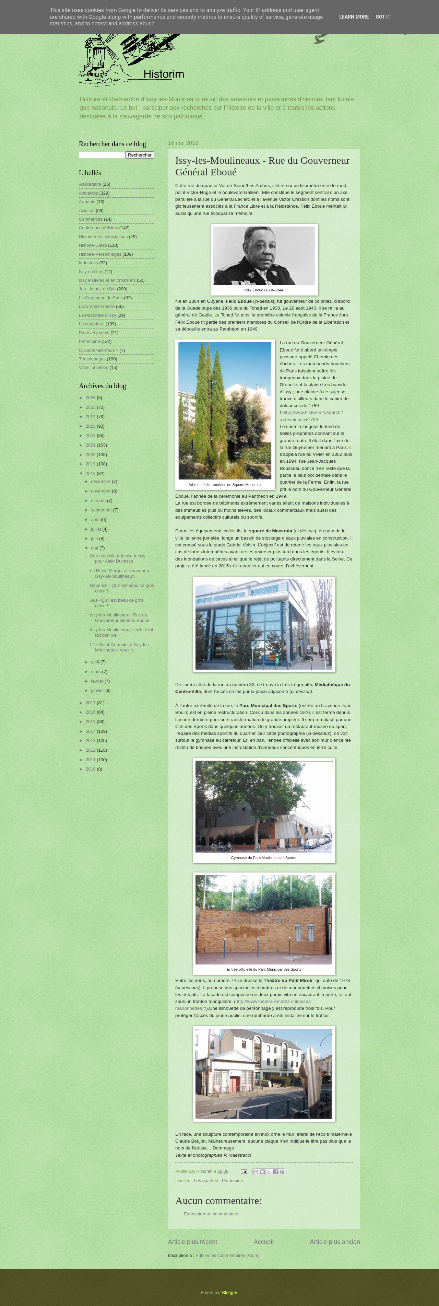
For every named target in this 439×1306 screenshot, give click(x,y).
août (96, 519)
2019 (91, 463)
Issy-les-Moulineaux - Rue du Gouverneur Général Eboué (119, 617)
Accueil (263, 1241)
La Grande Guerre (97, 306)
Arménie (87, 201)
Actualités (88, 193)
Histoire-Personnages (100, 254)
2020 (91, 454)
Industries (88, 262)
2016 (91, 712)
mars (96, 671)
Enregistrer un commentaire (211, 1213)
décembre (101, 481)
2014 (91, 731)
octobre (99, 500)
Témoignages (92, 358)
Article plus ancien (335, 1241)
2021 (91, 445)
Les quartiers (206, 1180)
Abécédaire (90, 184)
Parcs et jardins (94, 332)
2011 (91, 759)
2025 (91, 407)
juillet (96, 529)
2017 (91, 702)
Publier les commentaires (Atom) (227, 1255)
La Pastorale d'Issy (97, 315)
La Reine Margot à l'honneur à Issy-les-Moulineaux (119, 573)
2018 (91, 473)
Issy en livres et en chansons (107, 280)
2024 (91, 416)
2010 (91, 769)
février (97, 681)
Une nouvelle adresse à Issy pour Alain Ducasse (117, 558)
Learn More (354, 17)
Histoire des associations (103, 236)
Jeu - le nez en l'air (97, 288)
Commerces (91, 219)
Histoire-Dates (93, 245)
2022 (91, 435)
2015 (91, 721)
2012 (91, 750)
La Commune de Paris (101, 297)
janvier (98, 690)
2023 (91, 426)
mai (95, 548)
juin (95, 538)
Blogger (229, 1292)
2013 (91, 740)
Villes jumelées (93, 367)
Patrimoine (232, 1180)
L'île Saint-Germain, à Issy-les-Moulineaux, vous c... (120, 647)
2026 (91, 397)
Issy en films (91, 271)
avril (95, 661)
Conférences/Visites (98, 227)
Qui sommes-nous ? (98, 350)
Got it (383, 17)
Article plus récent (192, 1241)
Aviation (87, 210)
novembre (101, 491)
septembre (102, 509)
